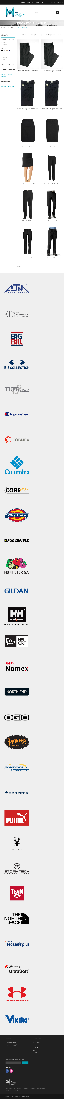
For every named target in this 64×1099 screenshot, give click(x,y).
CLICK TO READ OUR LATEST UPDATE (32, 2)
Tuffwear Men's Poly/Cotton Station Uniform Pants (51, 109)
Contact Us (60, 2)
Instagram (11, 1071)
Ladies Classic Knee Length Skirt (27, 183)
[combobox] (46, 12)
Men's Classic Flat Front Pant (52, 220)
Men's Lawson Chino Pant (28, 257)
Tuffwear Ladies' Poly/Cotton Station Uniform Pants (27, 109)
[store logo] (15, 12)
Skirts (5, 44)
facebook (7, 1071)
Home (3, 27)
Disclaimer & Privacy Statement (39, 1044)
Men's (5, 59)
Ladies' (6, 57)
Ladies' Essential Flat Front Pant (51, 183)
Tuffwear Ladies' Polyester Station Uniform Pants (28, 71)
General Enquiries (36, 1042)
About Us (52, 2)
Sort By (48, 34)
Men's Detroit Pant (51, 257)
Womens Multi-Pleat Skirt (28, 146)
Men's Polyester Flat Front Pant (27, 220)
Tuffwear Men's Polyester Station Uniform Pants (52, 71)
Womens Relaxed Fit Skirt (52, 146)
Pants (5, 42)
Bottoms (11, 27)
